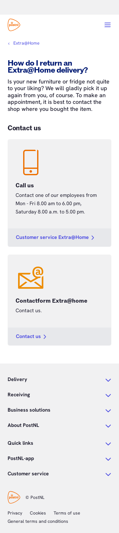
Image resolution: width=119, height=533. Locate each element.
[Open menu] (107, 25)
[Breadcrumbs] (24, 43)
